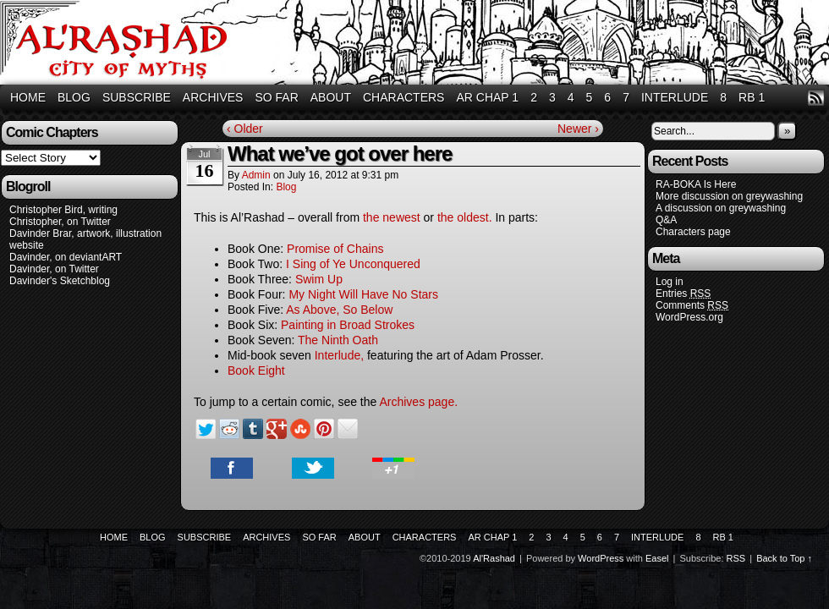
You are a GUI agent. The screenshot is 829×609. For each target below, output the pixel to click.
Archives (213, 97)
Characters (403, 97)
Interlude (674, 97)
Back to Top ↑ (784, 558)
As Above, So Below (339, 309)
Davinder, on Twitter (54, 269)
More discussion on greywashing (729, 196)
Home (28, 97)
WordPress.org (689, 317)
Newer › (578, 128)
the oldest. (466, 217)
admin (256, 175)
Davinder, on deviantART (65, 257)
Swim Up (319, 279)
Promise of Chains (335, 248)
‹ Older (245, 128)
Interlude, (339, 355)
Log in (670, 282)
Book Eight (256, 370)
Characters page (693, 232)
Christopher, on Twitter (60, 222)
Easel (657, 558)
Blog (74, 97)
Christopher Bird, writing (63, 210)
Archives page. (418, 402)
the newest (391, 217)
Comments (692, 305)
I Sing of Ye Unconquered (353, 264)
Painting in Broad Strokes (347, 325)
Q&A (666, 220)
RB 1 (751, 97)
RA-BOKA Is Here (696, 184)
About (330, 97)
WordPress (600, 558)
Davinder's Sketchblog (59, 281)
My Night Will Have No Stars (363, 294)
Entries (683, 294)
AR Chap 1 (487, 97)
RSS (815, 97)
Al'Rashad (494, 558)
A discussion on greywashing (721, 208)
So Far (276, 97)
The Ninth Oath (338, 340)
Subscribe (136, 97)
